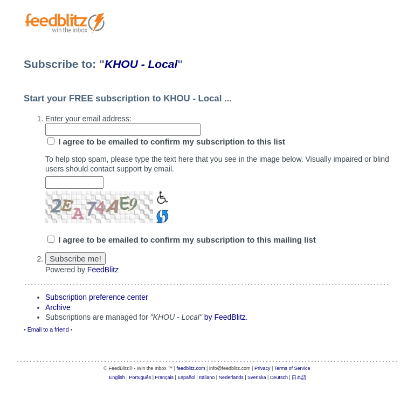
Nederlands (231, 377)
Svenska (256, 377)
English (117, 377)
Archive (58, 307)
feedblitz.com (191, 368)
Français (164, 377)
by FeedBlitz (225, 317)
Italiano (207, 377)
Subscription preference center (96, 297)
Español (186, 377)
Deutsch (279, 377)
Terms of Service (292, 368)
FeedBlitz (103, 269)
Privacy (262, 368)
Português (140, 377)
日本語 (299, 377)
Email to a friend (48, 329)
